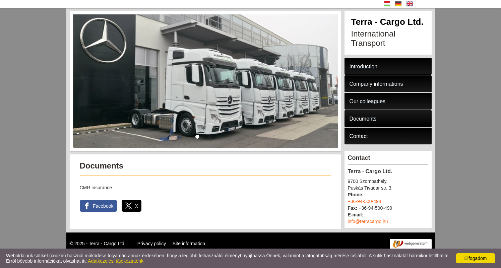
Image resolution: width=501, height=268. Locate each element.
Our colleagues (368, 101)
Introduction (364, 66)
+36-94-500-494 (364, 201)
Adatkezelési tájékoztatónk (115, 261)
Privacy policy (151, 243)
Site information (189, 243)
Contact (359, 136)
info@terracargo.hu (368, 221)
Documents (363, 119)
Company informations (376, 84)
